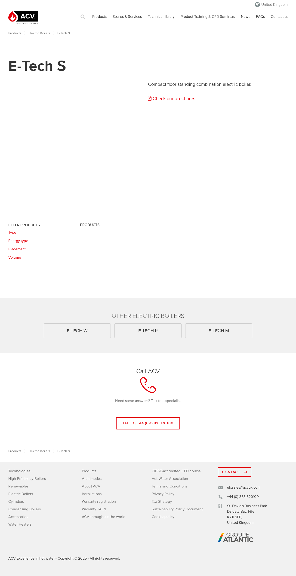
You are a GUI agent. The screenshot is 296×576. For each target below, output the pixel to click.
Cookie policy (163, 517)
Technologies (19, 471)
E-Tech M (219, 331)
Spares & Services (127, 16)
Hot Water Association (170, 478)
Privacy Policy (163, 494)
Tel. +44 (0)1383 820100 (148, 423)
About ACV (91, 486)
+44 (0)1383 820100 (243, 496)
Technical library (161, 16)
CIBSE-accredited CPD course (176, 471)
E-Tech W (77, 331)
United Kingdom (274, 4)
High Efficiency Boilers (27, 478)
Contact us (280, 16)
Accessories (18, 517)
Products (99, 16)
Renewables (18, 486)
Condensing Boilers (24, 509)
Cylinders (16, 501)
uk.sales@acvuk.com (243, 487)
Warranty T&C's (94, 509)
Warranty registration (99, 501)
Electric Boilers (39, 33)
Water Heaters (19, 524)
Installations (92, 494)
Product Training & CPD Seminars (208, 16)
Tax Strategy (162, 501)
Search (83, 16)
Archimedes (92, 478)
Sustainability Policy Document (177, 509)
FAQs (260, 16)
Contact (234, 472)
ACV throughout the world (103, 517)
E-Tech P (148, 331)
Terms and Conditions (169, 486)
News (245, 16)
